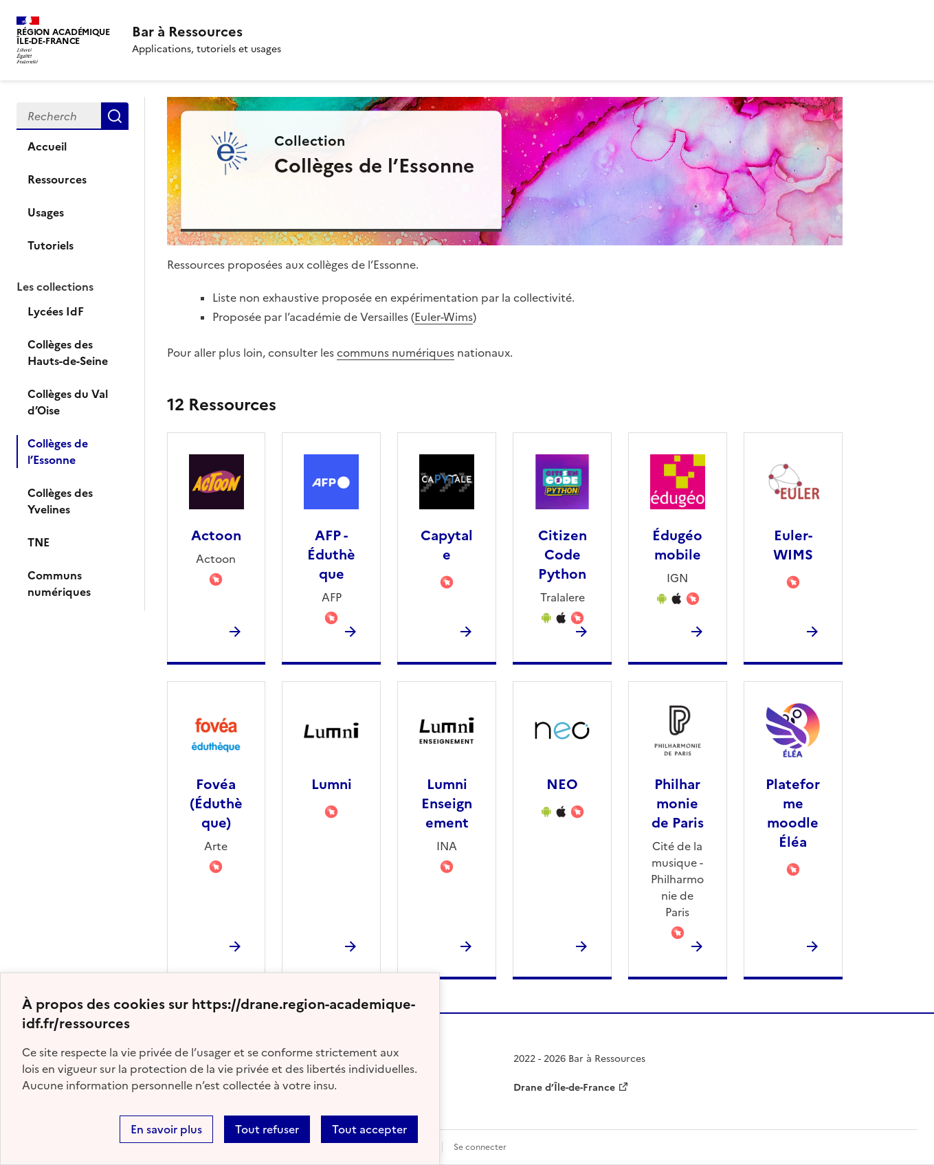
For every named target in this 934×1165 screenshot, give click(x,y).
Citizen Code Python (562, 554)
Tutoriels (50, 245)
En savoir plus (166, 1129)
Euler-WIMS (793, 545)
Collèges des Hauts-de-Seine (67, 352)
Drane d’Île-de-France (564, 1087)
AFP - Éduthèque (331, 554)
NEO (562, 784)
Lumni (331, 784)
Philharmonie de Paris (678, 803)
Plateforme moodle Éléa (793, 813)
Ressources (57, 179)
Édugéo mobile (677, 545)
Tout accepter (369, 1129)
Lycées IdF (55, 311)
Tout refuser (267, 1129)
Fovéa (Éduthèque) (216, 803)
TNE (38, 542)
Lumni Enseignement (446, 803)
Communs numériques (59, 583)
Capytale (447, 545)
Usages (45, 212)
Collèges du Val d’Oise (67, 402)
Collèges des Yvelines (60, 501)
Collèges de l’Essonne (57, 451)
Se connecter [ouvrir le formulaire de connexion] (480, 1147)
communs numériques (395, 352)
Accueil (47, 146)
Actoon (216, 535)
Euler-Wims (443, 317)
